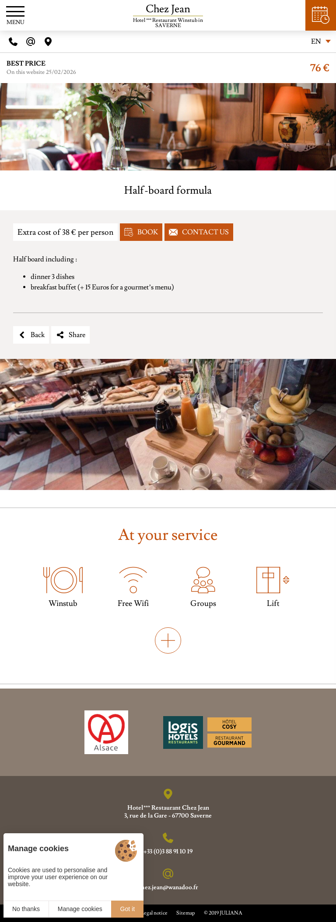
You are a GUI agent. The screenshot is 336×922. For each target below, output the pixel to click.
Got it (127, 908)
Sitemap (185, 913)
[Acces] (48, 41)
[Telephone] (13, 41)
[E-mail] (30, 41)
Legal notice (154, 913)
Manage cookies (80, 908)
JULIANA (231, 913)
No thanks (26, 908)
